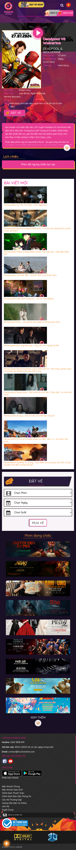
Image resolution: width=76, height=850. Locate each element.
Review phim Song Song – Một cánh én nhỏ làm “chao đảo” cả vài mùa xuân (38, 393)
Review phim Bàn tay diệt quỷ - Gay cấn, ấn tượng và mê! (31, 345)
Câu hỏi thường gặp (12, 799)
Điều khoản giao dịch (12, 789)
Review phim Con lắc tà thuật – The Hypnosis (25, 205)
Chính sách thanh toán (13, 793)
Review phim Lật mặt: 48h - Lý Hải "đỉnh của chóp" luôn (30, 275)
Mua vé (38, 523)
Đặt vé (13, 113)
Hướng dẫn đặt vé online (14, 803)
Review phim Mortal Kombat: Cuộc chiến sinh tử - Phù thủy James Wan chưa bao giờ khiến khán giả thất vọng (37, 370)
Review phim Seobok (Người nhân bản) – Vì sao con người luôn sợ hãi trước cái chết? (37, 229)
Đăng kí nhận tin (12, 815)
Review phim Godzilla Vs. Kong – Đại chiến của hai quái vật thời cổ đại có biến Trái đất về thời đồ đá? (37, 463)
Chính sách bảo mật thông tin (16, 796)
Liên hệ (5, 806)
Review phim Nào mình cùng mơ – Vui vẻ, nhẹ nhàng (28, 298)
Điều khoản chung (11, 786)
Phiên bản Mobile (10, 777)
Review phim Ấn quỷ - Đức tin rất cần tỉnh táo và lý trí (29, 415)
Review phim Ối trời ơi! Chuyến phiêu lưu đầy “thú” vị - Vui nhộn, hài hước (36, 440)
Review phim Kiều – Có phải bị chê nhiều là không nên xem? (32, 322)
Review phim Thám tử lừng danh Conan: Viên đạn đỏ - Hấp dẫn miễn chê (36, 252)
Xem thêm (67, 147)
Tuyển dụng (7, 809)
